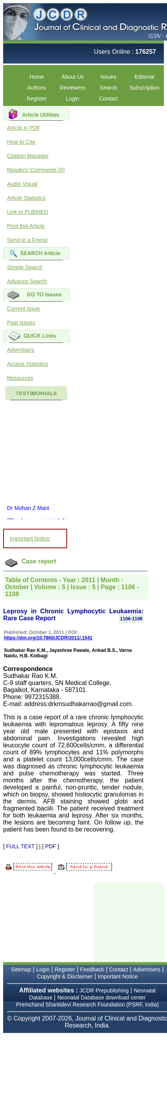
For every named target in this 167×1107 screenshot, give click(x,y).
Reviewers (72, 88)
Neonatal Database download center (101, 997)
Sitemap (21, 969)
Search (108, 88)
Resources (20, 378)
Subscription (144, 88)
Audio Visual (22, 184)
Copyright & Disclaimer (64, 976)
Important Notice (30, 538)
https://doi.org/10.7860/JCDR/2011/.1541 (48, 638)
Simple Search (25, 267)
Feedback (92, 969)
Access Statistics (27, 364)
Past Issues (21, 323)
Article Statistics (26, 198)
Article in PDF (24, 128)
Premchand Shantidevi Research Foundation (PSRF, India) (87, 1004)
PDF (50, 846)
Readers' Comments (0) (36, 170)
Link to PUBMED (27, 212)
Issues (108, 77)
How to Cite (21, 142)
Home (36, 77)
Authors (36, 88)
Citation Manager (28, 156)
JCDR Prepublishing (104, 990)
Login (72, 98)
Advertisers (20, 350)
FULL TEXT (20, 846)
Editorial (145, 77)
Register (37, 98)
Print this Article (25, 226)
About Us (72, 77)
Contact (108, 98)
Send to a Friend (27, 240)
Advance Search (27, 281)
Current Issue (23, 308)
